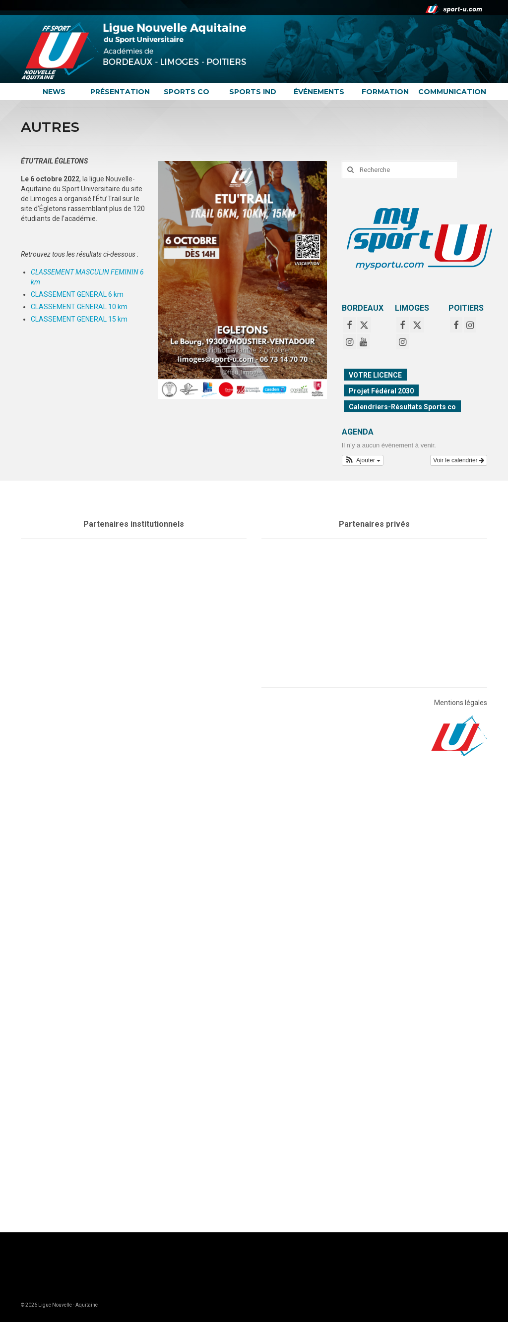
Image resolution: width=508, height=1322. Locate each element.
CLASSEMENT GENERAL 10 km (79, 307)
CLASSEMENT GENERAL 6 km (77, 294)
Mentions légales (460, 703)
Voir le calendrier (458, 460)
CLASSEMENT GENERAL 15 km (79, 319)
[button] (362, 460)
